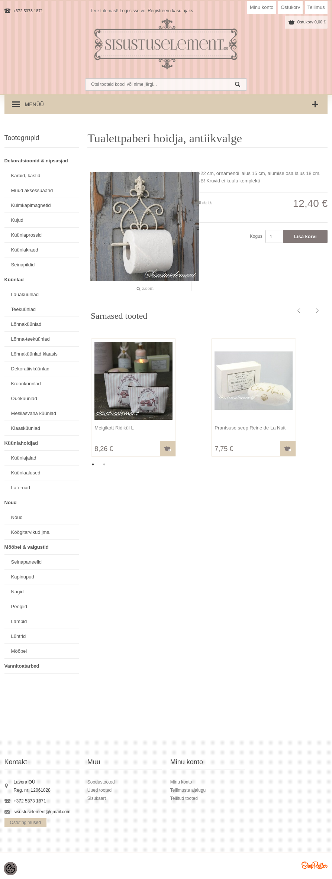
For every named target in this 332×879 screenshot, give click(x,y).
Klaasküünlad (25, 428)
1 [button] (93, 464)
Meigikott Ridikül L (114, 428)
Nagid (17, 591)
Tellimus (316, 7)
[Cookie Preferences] (10, 868)
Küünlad (14, 279)
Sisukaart (96, 798)
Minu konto (262, 7)
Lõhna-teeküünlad (30, 339)
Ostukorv (290, 7)
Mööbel (19, 651)
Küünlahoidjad (21, 443)
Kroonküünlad (26, 383)
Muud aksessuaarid (32, 190)
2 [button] (104, 464)
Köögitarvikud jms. (31, 532)
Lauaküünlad (25, 294)
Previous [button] (82, 398)
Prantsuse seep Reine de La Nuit (250, 428)
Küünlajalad (23, 458)
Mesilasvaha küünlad (33, 413)
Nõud (10, 502)
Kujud (17, 220)
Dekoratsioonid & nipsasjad (36, 160)
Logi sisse (129, 10)
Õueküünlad (24, 398)
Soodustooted (101, 782)
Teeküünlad (23, 309)
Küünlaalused (26, 473)
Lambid (19, 621)
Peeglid (19, 606)
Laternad (20, 487)
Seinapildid (23, 264)
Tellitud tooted (184, 798)
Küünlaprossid (26, 235)
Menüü (34, 104)
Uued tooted (99, 790)
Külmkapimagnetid (31, 205)
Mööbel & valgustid (26, 547)
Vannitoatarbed (21, 666)
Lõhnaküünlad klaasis (34, 354)
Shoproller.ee (315, 865)
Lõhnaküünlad (26, 324)
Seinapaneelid (26, 562)
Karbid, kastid (26, 175)
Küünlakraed (24, 250)
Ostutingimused (25, 822)
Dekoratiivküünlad (30, 369)
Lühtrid (18, 636)
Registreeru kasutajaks (170, 10)
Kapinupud (22, 577)
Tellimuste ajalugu (188, 790)
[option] (147, 398)
